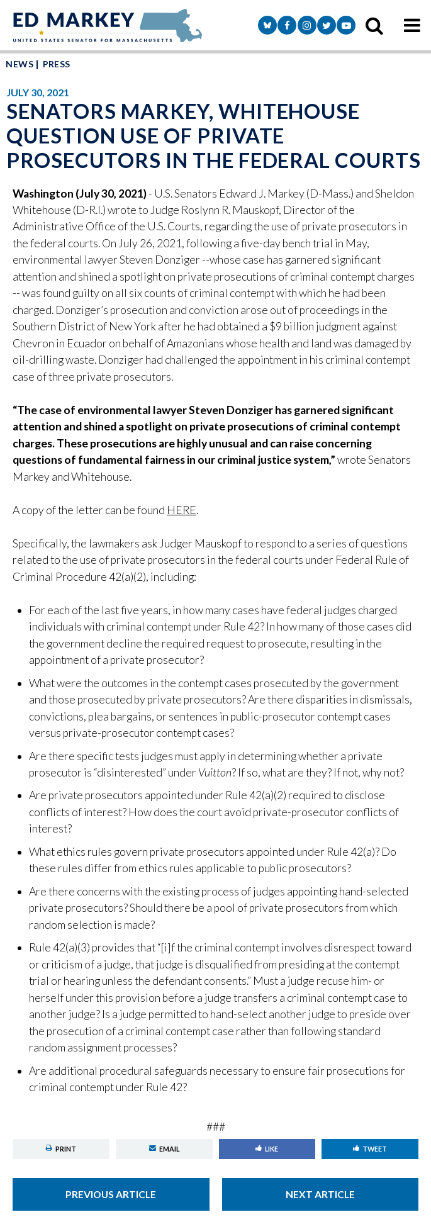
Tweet (370, 1149)
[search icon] (374, 25)
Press (56, 64)
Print (61, 1149)
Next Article (320, 1194)
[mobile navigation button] (412, 25)
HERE (181, 510)
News (19, 64)
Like (266, 1149)
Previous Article (110, 1194)
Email (164, 1149)
